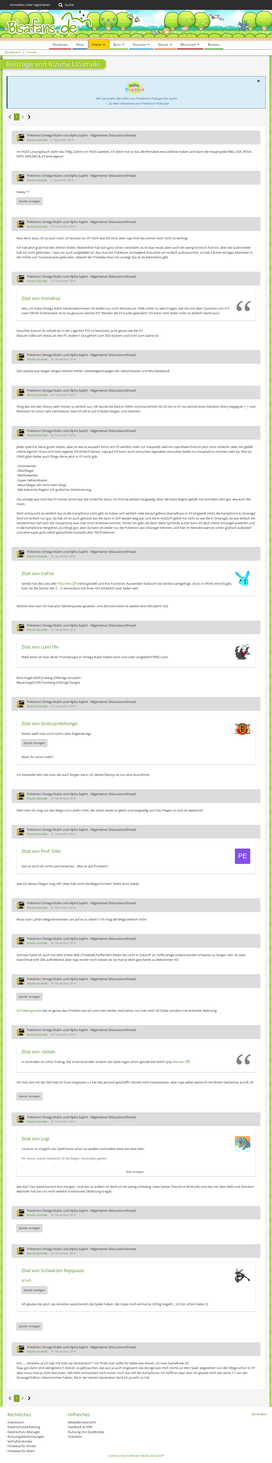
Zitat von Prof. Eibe (41, 851)
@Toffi (26, 1280)
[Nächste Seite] (29, 117)
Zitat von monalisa (41, 298)
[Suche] (65, 5)
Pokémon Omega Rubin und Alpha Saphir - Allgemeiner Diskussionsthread (81, 135)
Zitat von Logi (35, 1139)
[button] (258, 81)
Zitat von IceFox (38, 573)
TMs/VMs (64, 583)
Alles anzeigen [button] (135, 1171)
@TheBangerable (29, 1010)
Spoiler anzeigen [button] (29, 201)
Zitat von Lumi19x (40, 647)
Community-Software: (136, 1455)
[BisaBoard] (136, 25)
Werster (178, 1061)
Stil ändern (259, 1414)
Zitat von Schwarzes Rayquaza (53, 1270)
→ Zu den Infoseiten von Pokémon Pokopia (137, 103)
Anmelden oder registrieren (30, 4)
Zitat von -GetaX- (39, 1052)
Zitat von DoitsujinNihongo (50, 723)
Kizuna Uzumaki (37, 140)
